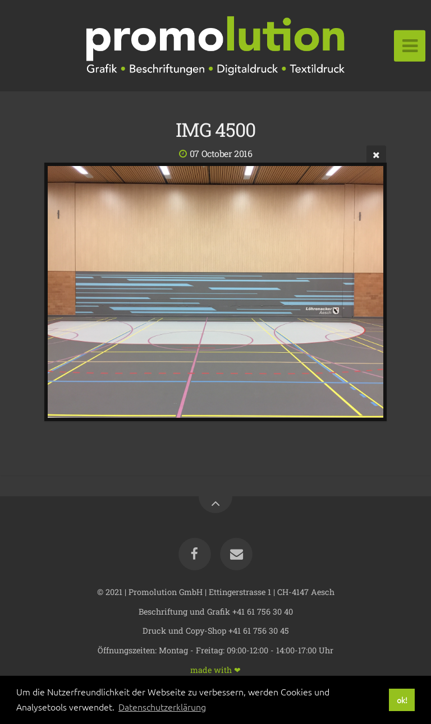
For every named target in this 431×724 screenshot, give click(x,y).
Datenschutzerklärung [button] (162, 706)
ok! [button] (402, 699)
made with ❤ (215, 669)
